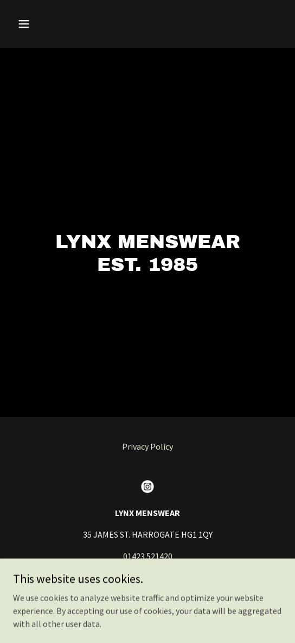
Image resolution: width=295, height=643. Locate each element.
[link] (147, 486)
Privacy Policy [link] (147, 446)
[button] (33, 24)
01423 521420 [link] (147, 556)
